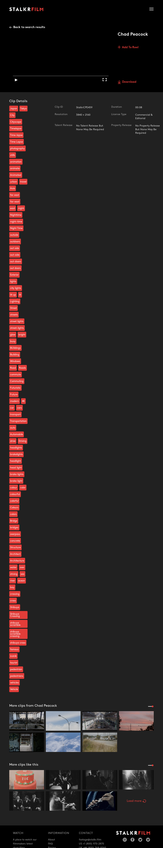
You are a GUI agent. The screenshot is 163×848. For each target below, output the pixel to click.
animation (16, 162)
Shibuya (14, 607)
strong (13, 574)
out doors (15, 268)
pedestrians (16, 676)
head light (16, 468)
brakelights (16, 454)
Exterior (14, 275)
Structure (15, 547)
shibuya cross (18, 643)
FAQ (50, 844)
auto (12, 428)
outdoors (15, 241)
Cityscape (15, 122)
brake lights (16, 474)
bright (21, 335)
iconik (13, 656)
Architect (15, 554)
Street (13, 308)
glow (12, 335)
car (12, 408)
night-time (16, 222)
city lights (15, 288)
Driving (22, 441)
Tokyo (23, 109)
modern (14, 401)
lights (13, 281)
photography (17, 148)
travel (23, 182)
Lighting (14, 301)
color (23, 488)
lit (20, 295)
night (21, 208)
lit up (13, 295)
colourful (15, 494)
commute (15, 374)
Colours (14, 507)
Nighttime (15, 215)
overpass (15, 534)
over (22, 567)
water (13, 567)
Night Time (16, 228)
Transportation (18, 421)
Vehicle (14, 689)
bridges (14, 527)
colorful (14, 501)
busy (13, 341)
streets (14, 315)
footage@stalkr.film (90, 840)
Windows (15, 361)
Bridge (13, 521)
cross (13, 601)
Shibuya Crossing (15, 615)
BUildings (15, 348)
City (12, 115)
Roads (22, 368)
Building (14, 355)
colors (13, 514)
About (51, 840)
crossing (14, 594)
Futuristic (15, 388)
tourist (13, 663)
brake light (16, 481)
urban (13, 182)
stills (12, 155)
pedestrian (16, 669)
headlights (16, 448)
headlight (15, 461)
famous (14, 649)
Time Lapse (16, 142)
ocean (21, 581)
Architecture (17, 561)
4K (23, 401)
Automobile (16, 434)
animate (15, 168)
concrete (15, 541)
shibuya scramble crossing (15, 634)
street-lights (17, 328)
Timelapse (15, 128)
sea (22, 574)
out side (14, 248)
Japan (13, 109)
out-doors (15, 261)
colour (13, 488)
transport (15, 414)
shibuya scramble (15, 624)
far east (14, 195)
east (12, 208)
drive (13, 441)
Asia (12, 188)
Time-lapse (16, 135)
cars (19, 408)
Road (13, 368)
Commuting (16, 381)
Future (14, 394)
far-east (14, 202)
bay (12, 587)
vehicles (14, 683)
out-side (14, 255)
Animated (15, 175)
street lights (16, 321)
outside (14, 235)
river (12, 581)
